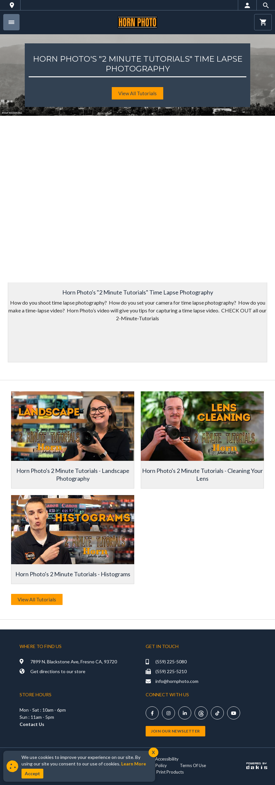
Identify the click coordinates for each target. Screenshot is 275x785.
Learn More (133, 763)
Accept (32, 773)
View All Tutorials (37, 599)
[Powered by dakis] (256, 765)
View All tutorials (137, 93)
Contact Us (32, 724)
